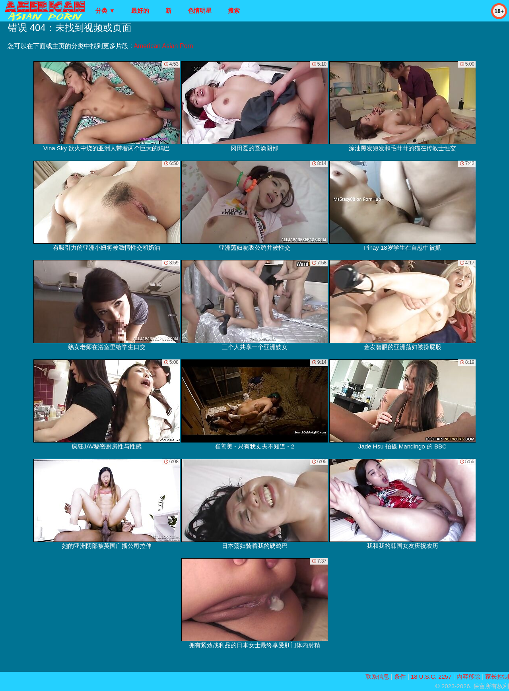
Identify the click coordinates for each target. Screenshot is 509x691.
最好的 (140, 10)
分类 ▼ (105, 10)
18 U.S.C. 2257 (431, 676)
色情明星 (200, 10)
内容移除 (468, 676)
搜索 (234, 10)
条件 (400, 676)
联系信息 (377, 676)
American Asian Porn (163, 46)
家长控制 (497, 676)
